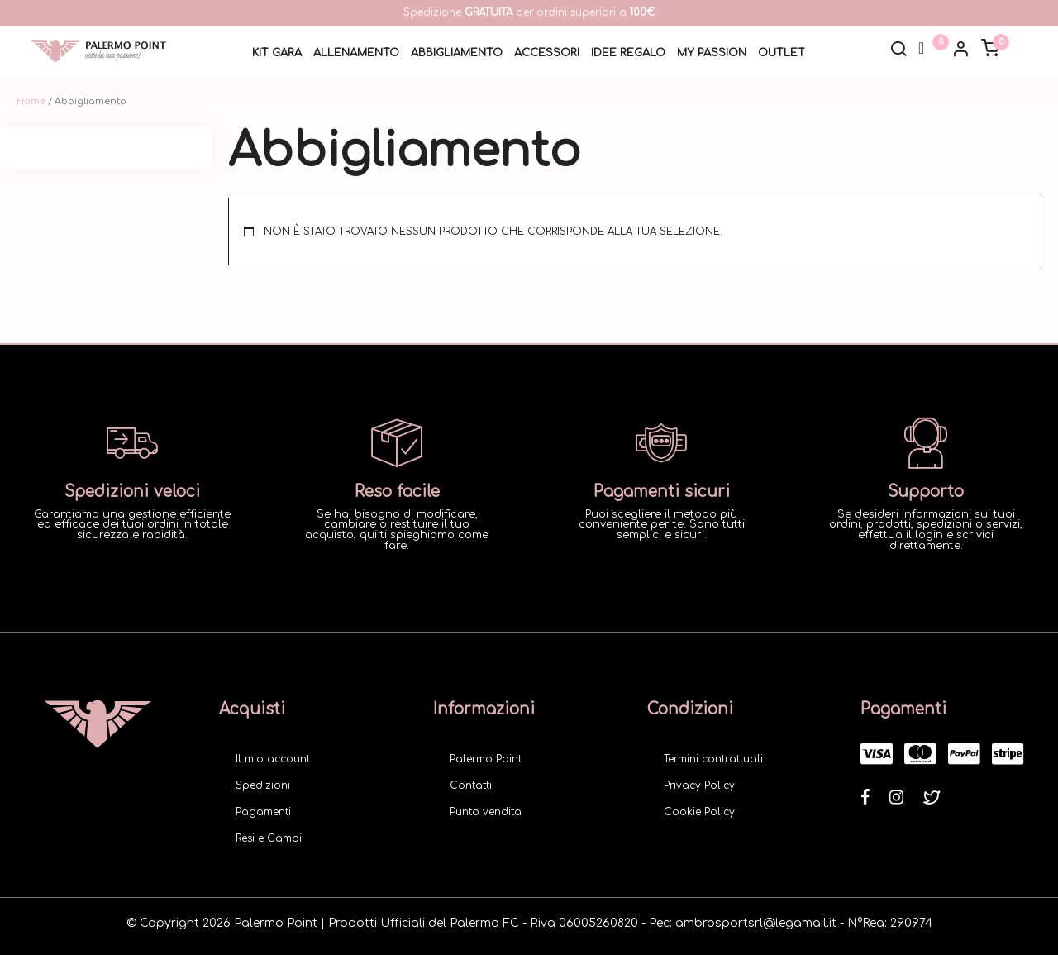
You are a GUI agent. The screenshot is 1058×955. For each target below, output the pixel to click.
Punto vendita (486, 812)
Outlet (781, 53)
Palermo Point (486, 759)
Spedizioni (263, 785)
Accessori (546, 53)
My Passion (711, 53)
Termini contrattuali (713, 759)
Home (31, 101)
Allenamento (356, 53)
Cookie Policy (699, 812)
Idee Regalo (628, 53)
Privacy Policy (699, 785)
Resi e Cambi (269, 838)
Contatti (471, 785)
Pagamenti (263, 812)
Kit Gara (277, 53)
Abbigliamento (457, 53)
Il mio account (273, 759)
